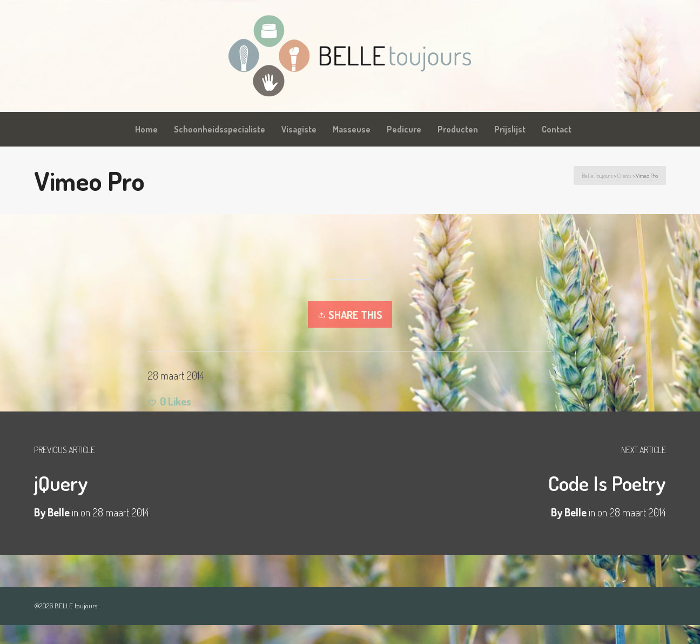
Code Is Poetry (607, 483)
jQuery (61, 483)
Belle (575, 512)
